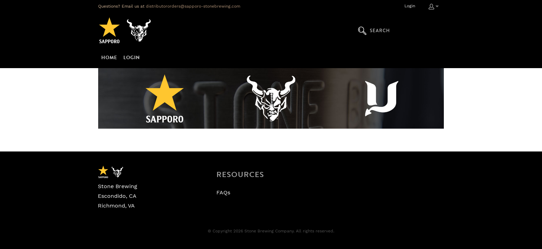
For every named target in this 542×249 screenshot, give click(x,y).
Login (409, 5)
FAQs (223, 193)
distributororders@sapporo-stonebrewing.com (193, 6)
